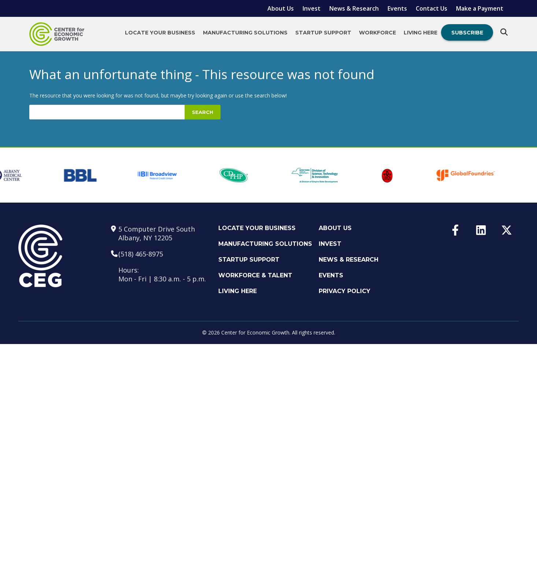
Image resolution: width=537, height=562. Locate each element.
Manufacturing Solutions (245, 32)
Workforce (377, 32)
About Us (280, 8)
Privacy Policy (344, 291)
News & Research (354, 8)
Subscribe (467, 32)
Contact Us (431, 8)
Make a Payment (479, 8)
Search (202, 112)
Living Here (420, 32)
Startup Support (323, 32)
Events (397, 8)
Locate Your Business (160, 32)
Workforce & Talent (255, 275)
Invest (312, 8)
